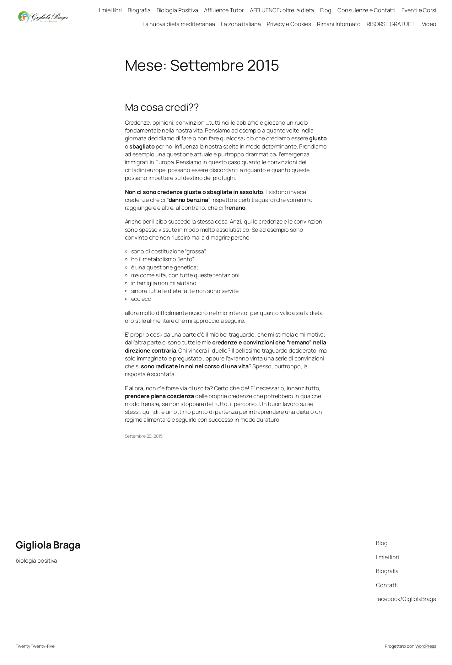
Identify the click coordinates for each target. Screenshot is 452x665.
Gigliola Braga (48, 545)
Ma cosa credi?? (162, 107)
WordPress (425, 646)
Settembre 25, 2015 (144, 436)
